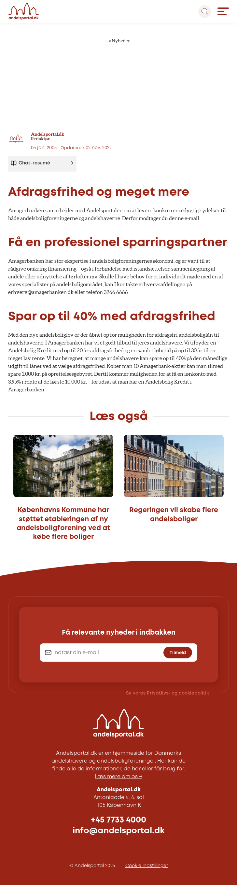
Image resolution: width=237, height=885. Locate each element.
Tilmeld (178, 653)
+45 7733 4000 (118, 820)
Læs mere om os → (118, 776)
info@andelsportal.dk (119, 831)
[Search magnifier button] (205, 11)
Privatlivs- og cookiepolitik (178, 693)
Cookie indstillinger (146, 866)
